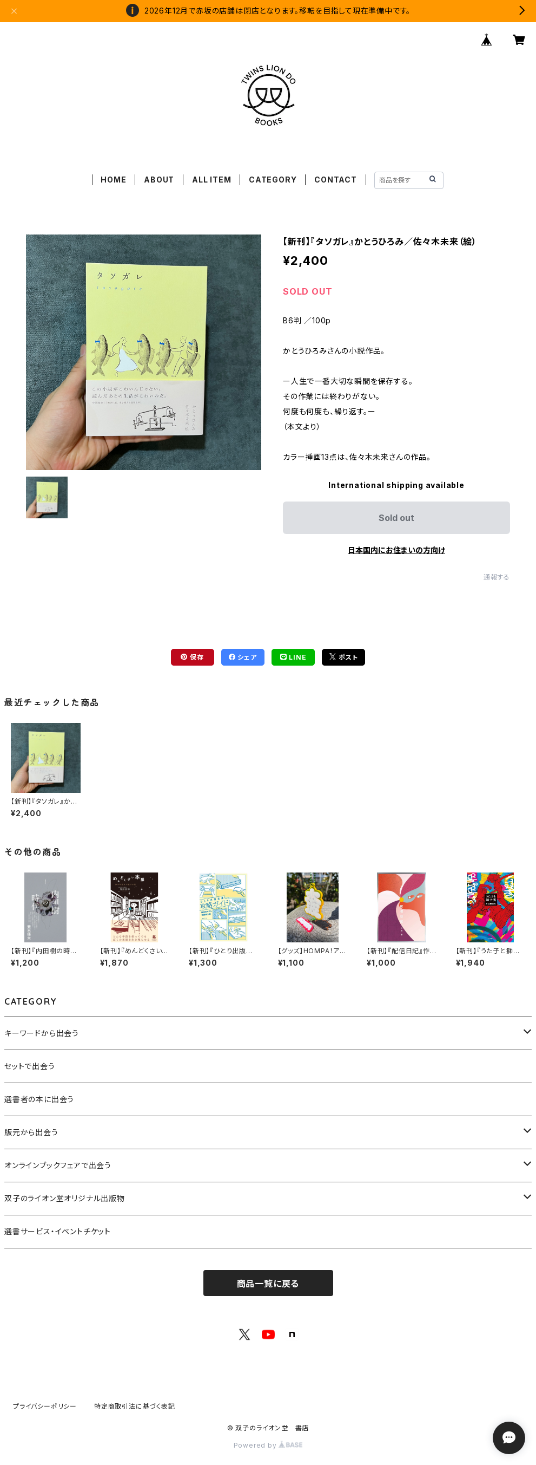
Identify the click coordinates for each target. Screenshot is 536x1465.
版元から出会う (31, 1132)
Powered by (268, 1445)
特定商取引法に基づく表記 (134, 1406)
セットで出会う (29, 1066)
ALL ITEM (211, 179)
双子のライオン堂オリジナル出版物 (64, 1198)
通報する (497, 577)
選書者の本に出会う (39, 1099)
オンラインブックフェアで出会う (57, 1165)
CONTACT (335, 179)
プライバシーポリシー (45, 1406)
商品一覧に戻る (268, 1283)
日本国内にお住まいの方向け (396, 550)
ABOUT (159, 179)
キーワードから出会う (41, 1033)
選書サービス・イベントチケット (57, 1231)
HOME (113, 179)
